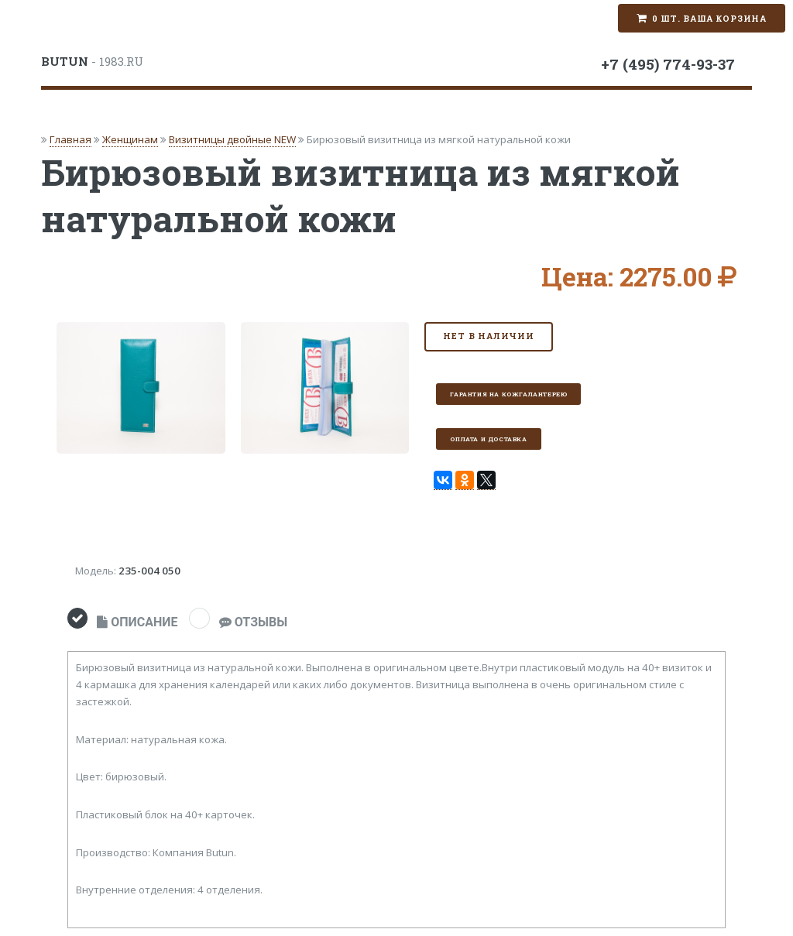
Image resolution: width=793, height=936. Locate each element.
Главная (70, 139)
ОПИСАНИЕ (137, 622)
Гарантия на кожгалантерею (508, 394)
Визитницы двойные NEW (232, 139)
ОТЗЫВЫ (253, 622)
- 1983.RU (92, 61)
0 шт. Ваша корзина (709, 18)
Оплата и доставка (488, 439)
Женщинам (130, 139)
